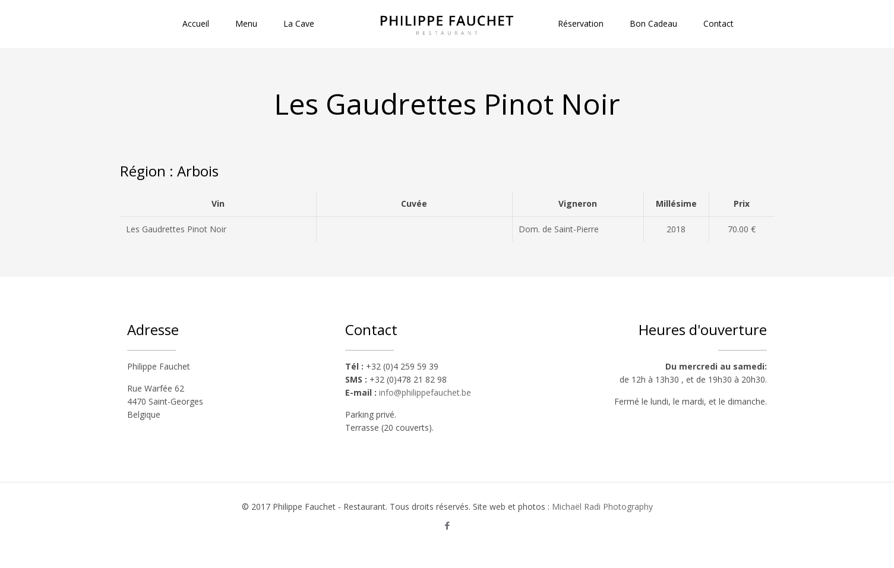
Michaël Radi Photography (602, 506)
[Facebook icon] (447, 525)
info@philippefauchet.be (425, 392)
